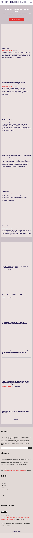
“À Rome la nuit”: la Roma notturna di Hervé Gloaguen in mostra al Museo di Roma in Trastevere (15, 352)
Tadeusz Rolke (6, 226)
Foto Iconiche (5, 158)
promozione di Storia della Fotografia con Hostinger (15, 470)
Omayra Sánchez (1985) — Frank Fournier (14, 295)
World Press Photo (7, 120)
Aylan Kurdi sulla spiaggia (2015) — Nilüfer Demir (16, 156)
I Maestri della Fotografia (7, 50)
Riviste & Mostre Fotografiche (8, 356)
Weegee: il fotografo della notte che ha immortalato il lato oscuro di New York (13, 83)
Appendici (4, 122)
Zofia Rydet (5, 48)
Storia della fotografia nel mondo (9, 325)
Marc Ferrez (5, 191)
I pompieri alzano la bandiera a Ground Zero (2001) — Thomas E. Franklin (15, 266)
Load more (16, 419)
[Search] (30, 448)
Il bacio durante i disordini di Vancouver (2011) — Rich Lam (16, 412)
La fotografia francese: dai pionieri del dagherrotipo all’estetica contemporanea (14, 322)
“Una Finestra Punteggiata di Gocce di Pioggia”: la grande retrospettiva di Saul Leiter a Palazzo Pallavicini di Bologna (16, 382)
